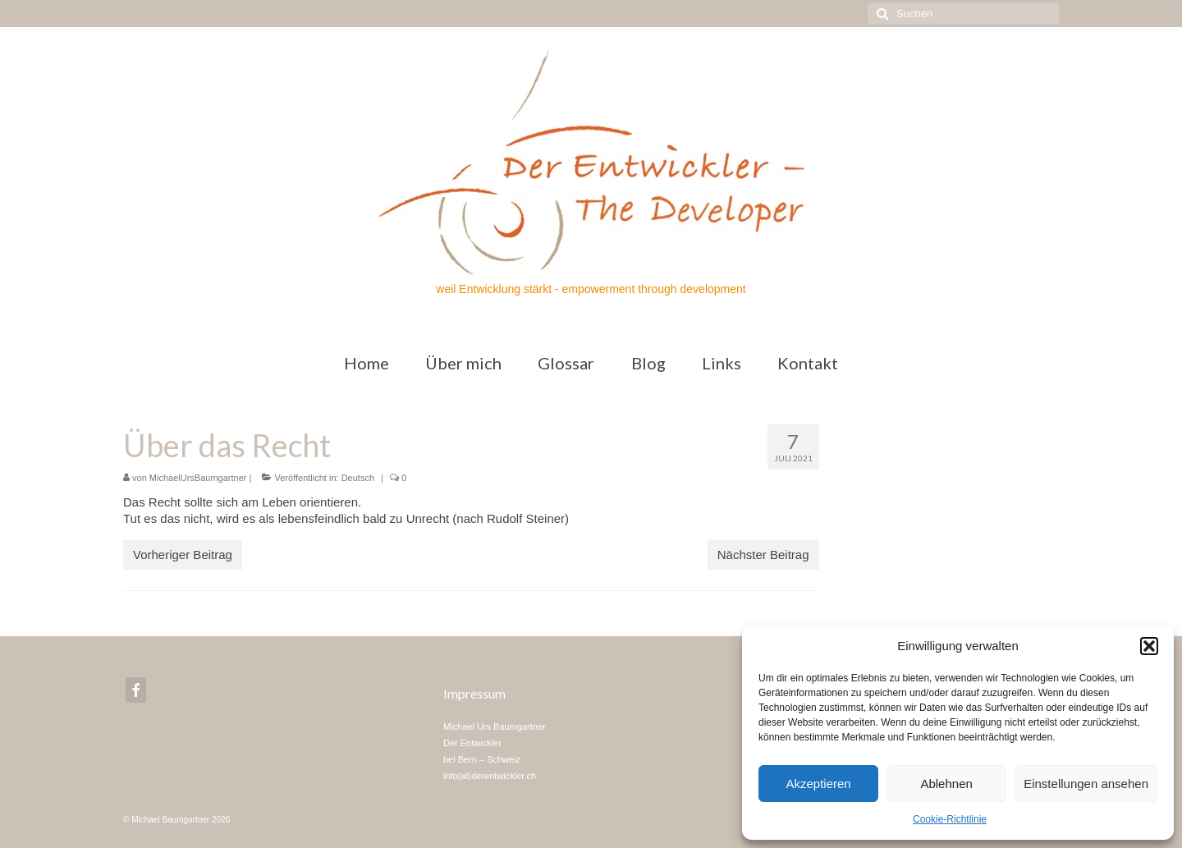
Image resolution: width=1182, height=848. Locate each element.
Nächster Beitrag (763, 555)
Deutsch (357, 478)
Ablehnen (946, 784)
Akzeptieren (818, 784)
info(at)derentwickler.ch (489, 776)
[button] (1149, 646)
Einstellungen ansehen (1086, 784)
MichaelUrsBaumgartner (198, 478)
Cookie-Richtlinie (950, 819)
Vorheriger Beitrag (182, 555)
